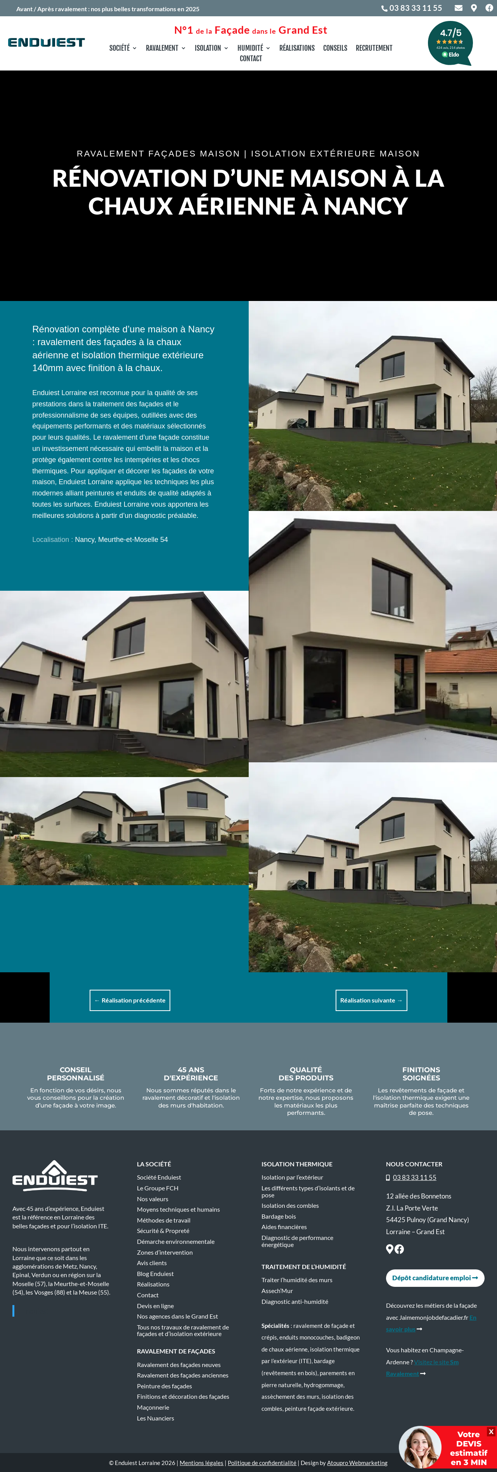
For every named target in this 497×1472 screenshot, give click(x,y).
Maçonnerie (153, 1407)
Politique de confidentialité (262, 1462)
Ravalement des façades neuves (179, 1364)
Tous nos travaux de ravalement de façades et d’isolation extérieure (183, 1331)
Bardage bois (278, 1216)
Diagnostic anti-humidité (294, 1301)
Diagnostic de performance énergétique (297, 1241)
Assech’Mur (277, 1290)
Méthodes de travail (163, 1220)
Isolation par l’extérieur (292, 1177)
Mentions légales (201, 1462)
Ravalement (162, 48)
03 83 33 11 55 (416, 7)
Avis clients (152, 1262)
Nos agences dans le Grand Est (177, 1316)
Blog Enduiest (155, 1273)
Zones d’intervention (165, 1252)
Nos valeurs (152, 1198)
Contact (251, 59)
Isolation (208, 48)
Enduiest (35, 1311)
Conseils (335, 48)
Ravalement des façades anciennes (183, 1375)
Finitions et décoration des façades (183, 1396)
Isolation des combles (290, 1205)
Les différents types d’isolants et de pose (308, 1192)
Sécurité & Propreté (163, 1230)
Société (119, 48)
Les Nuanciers (155, 1418)
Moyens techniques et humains (178, 1209)
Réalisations (297, 48)
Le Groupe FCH (157, 1188)
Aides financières (284, 1226)
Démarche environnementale (176, 1241)
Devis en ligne (155, 1305)
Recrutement (374, 48)
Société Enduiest (159, 1177)
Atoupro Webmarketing (357, 1462)
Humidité (250, 48)
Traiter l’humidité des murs (296, 1279)
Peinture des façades (164, 1386)
